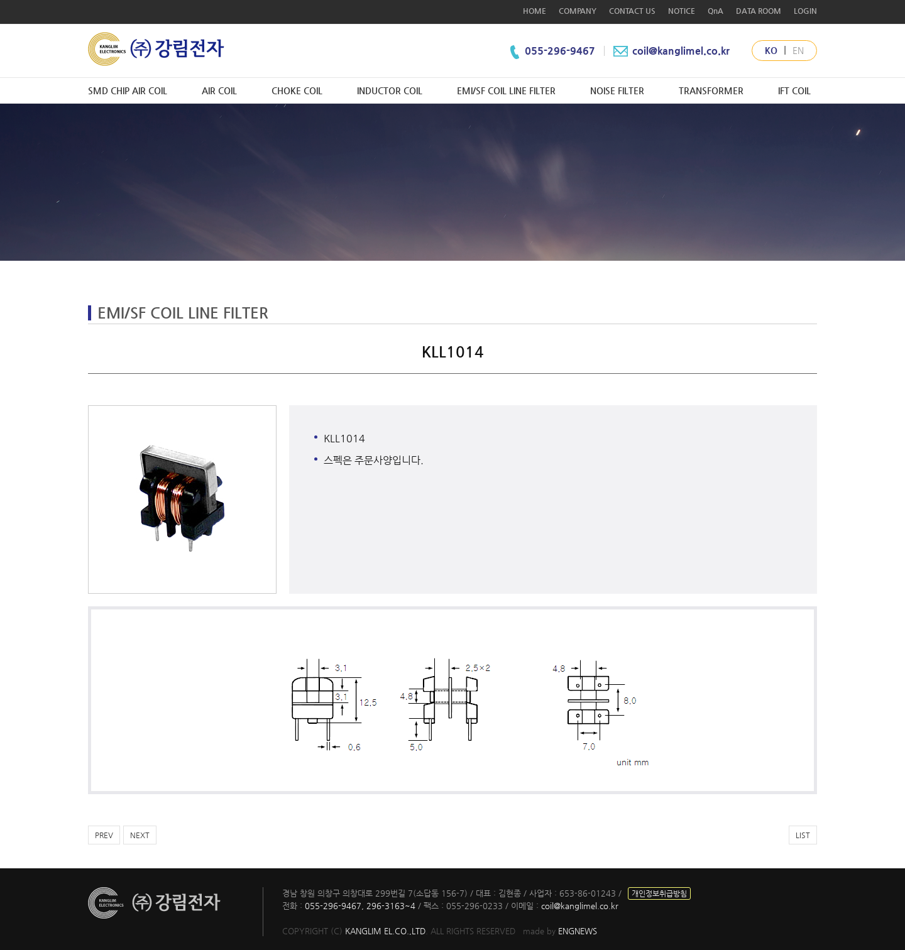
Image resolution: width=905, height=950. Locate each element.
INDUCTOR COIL (389, 90)
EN (798, 50)
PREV (104, 835)
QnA (715, 10)
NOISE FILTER (617, 90)
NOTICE (681, 10)
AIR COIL (219, 90)
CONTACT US (632, 10)
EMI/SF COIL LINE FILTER (506, 90)
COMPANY (577, 10)
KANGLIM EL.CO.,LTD (385, 931)
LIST (803, 835)
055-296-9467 (561, 51)
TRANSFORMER (711, 90)
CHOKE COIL (297, 90)
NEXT (140, 835)
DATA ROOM (758, 10)
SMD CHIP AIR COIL (127, 90)
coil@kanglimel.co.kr (670, 51)
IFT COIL (794, 90)
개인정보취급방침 (659, 893)
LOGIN (805, 10)
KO (771, 50)
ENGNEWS (577, 931)
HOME (534, 10)
